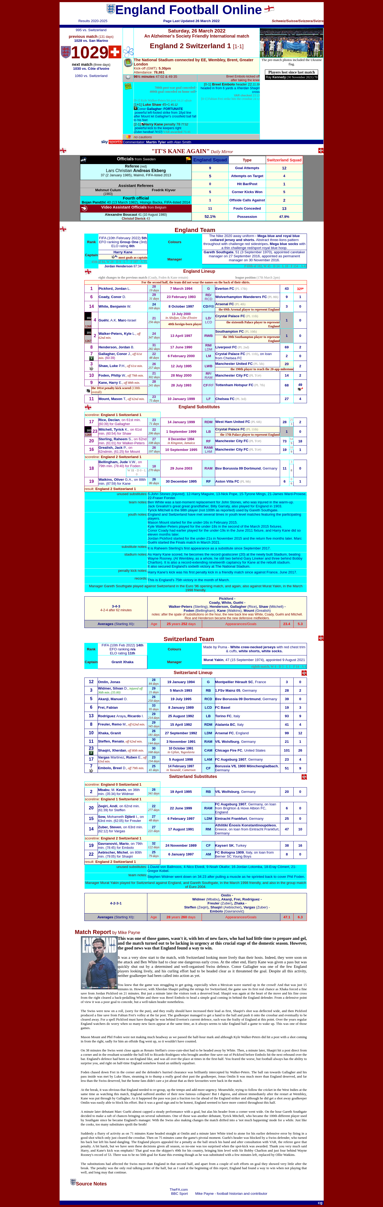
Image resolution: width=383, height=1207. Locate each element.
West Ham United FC (232, 422)
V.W (116, 462)
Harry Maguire (203, 494)
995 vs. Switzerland (91, 30)
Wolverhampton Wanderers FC (241, 297)
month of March (216, 580)
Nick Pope (229, 494)
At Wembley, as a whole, (194, 558)
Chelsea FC (232, 358)
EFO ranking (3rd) (123, 242)
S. (115, 439)
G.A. (115, 480)
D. (112, 297)
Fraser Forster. (164, 498)
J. (114, 354)
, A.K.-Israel (117, 320)
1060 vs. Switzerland (91, 76)
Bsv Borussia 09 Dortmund (238, 468)
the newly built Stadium (268, 554)
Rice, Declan (108, 420)
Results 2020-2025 (92, 21)
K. (113, 429)
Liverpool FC (226, 347)
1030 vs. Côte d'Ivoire (91, 69)
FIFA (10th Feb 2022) (119, 645)
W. (114, 306)
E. (110, 383)
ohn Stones (161, 494)
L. (114, 289)
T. (112, 399)
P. (112, 448)
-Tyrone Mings (254, 494)
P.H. (111, 366)
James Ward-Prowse (289, 494)
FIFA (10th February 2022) (120, 238)
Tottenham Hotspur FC (234, 385)
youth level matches (244, 514)
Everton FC (224, 289)
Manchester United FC (234, 364)
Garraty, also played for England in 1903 (246, 506)
